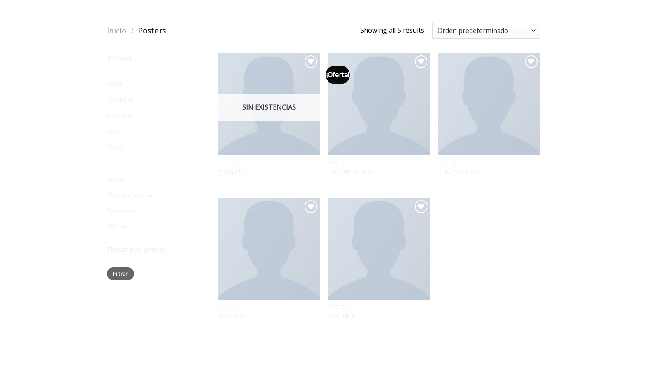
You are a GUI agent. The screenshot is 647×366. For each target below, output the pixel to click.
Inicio (116, 30)
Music (116, 146)
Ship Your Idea (457, 171)
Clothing (120, 115)
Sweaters (121, 210)
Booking (120, 99)
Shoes (116, 179)
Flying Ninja (234, 171)
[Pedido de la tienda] (486, 31)
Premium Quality (350, 171)
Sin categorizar (130, 194)
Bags (115, 83)
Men (114, 131)
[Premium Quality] (379, 104)
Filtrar (120, 273)
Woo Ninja (342, 315)
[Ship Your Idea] (489, 104)
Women (119, 226)
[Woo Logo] (269, 249)
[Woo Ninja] (379, 249)
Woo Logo (232, 315)
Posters (119, 163)
